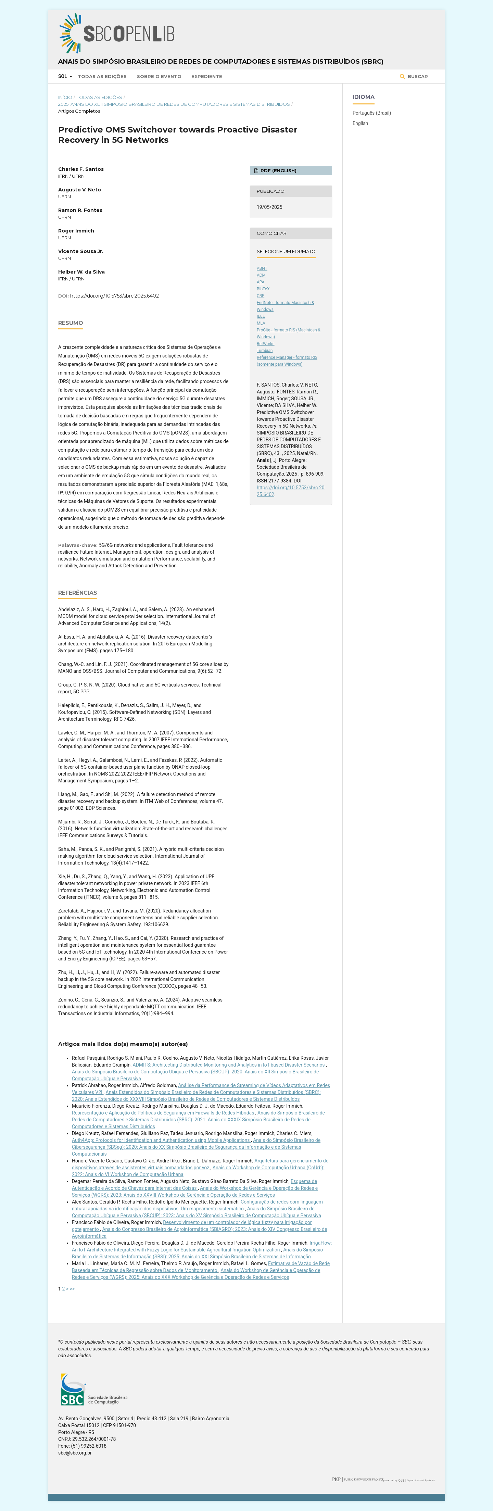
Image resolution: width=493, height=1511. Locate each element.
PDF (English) (277, 170)
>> (72, 1289)
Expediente (206, 76)
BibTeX (263, 289)
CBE (260, 295)
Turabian (265, 350)
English (360, 123)
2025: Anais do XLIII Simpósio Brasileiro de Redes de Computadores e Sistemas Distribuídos (174, 104)
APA (260, 282)
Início (65, 97)
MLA (261, 323)
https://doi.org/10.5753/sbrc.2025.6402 (114, 296)
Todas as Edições (102, 76)
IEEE (261, 316)
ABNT (262, 268)
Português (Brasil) (372, 113)
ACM (261, 275)
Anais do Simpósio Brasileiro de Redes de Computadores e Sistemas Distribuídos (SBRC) (220, 61)
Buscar (417, 76)
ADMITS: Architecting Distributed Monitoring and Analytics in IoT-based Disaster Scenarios (229, 1065)
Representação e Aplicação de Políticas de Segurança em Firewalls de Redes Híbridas (163, 1113)
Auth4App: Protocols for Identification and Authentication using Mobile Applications (161, 1140)
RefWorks (266, 343)
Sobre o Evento (159, 76)
